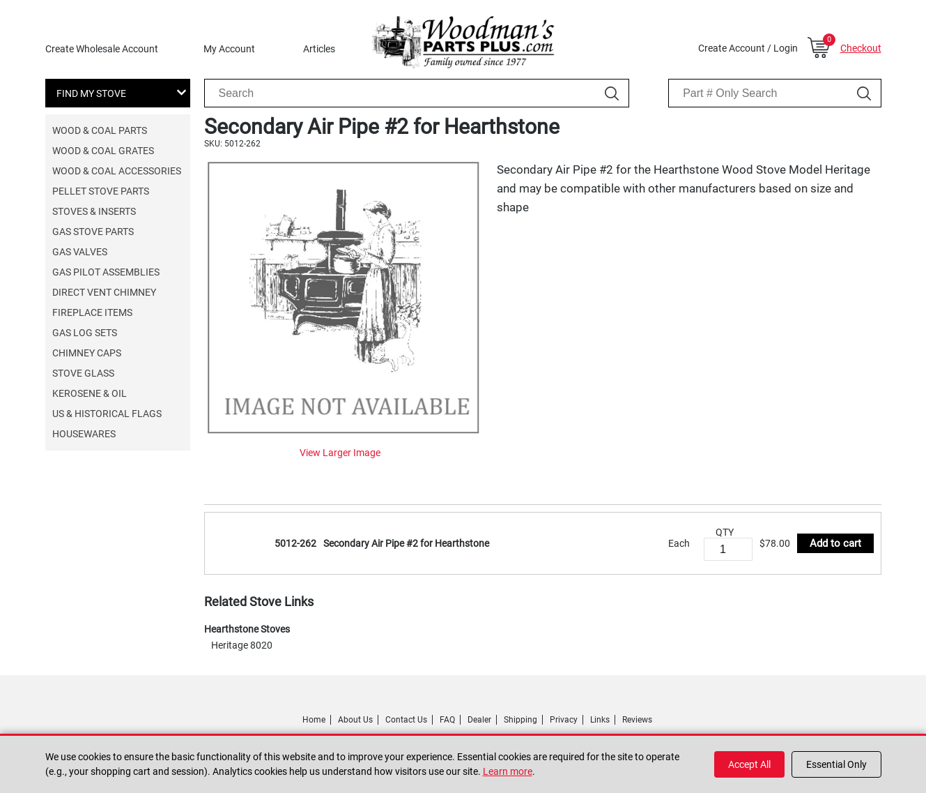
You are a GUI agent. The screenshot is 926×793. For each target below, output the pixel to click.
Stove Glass (83, 373)
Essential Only (836, 764)
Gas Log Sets (84, 332)
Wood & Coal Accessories (116, 170)
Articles (319, 48)
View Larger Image (340, 452)
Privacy (564, 720)
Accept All (749, 764)
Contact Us (406, 720)
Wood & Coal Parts (99, 130)
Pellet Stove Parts (100, 191)
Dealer (479, 720)
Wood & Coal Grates (103, 150)
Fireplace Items (92, 312)
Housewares (84, 433)
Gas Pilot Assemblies (106, 272)
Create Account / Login (748, 48)
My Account (229, 48)
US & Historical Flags (107, 413)
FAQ (447, 720)
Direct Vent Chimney (104, 292)
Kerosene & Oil (89, 393)
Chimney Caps (86, 352)
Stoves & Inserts (94, 211)
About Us (355, 720)
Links (600, 720)
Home (313, 720)
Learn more (507, 771)
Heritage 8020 (241, 645)
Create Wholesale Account (101, 48)
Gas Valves (79, 251)
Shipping (520, 720)
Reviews (637, 720)
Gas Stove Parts (93, 231)
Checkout (860, 48)
